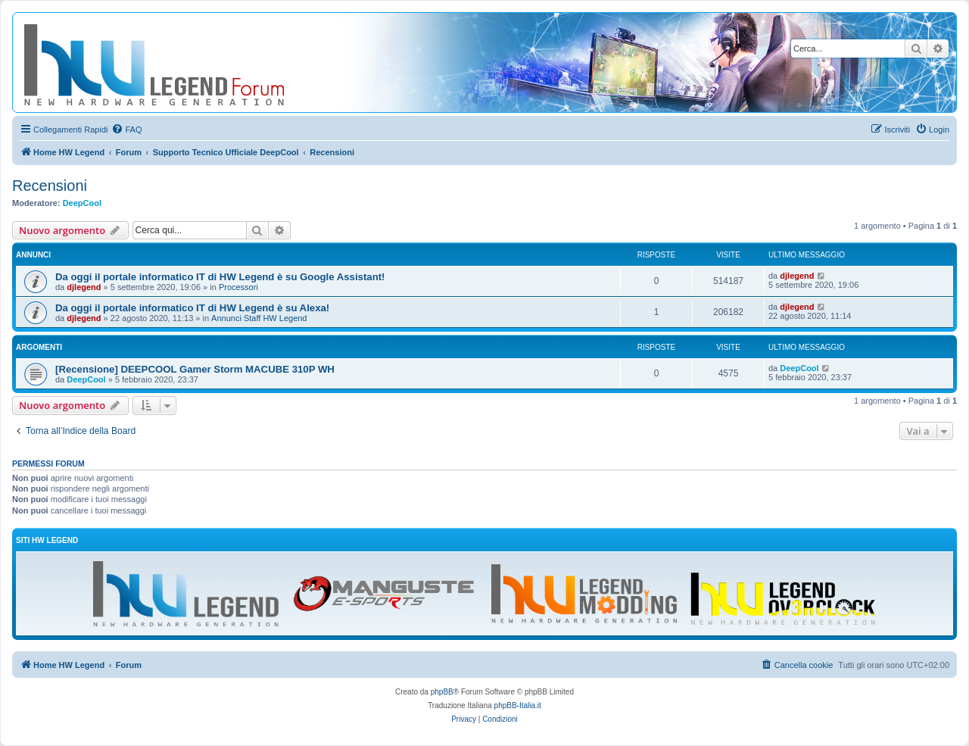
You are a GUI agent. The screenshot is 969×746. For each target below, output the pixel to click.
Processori (238, 287)
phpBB (442, 692)
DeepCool (82, 203)
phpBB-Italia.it (517, 705)
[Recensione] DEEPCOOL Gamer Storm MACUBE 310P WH (195, 369)
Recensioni (49, 185)
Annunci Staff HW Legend (259, 318)
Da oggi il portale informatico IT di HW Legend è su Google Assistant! (220, 276)
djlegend (84, 287)
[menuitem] (126, 129)
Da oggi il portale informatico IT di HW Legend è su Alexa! (192, 308)
